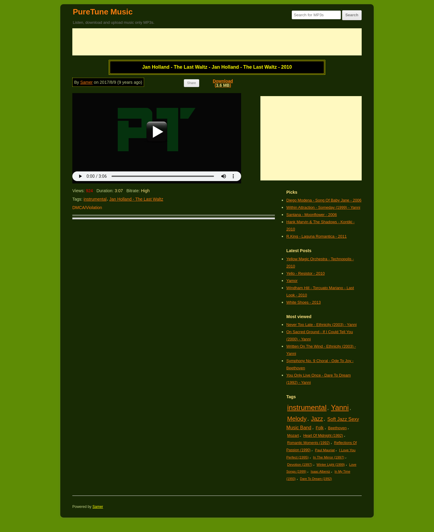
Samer (86, 82)
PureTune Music (103, 11)
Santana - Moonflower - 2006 (311, 214)
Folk (319, 427)
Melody (297, 418)
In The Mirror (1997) (328, 457)
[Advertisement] (217, 41)
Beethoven (337, 428)
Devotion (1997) (299, 464)
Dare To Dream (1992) (316, 478)
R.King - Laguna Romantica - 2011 (316, 236)
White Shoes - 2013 (303, 302)
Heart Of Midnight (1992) (323, 435)
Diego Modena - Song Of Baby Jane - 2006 (323, 200)
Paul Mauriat (325, 450)
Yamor (291, 280)
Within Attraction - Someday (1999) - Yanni (323, 207)
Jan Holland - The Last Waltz (136, 199)
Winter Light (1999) (330, 464)
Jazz (317, 418)
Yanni (340, 407)
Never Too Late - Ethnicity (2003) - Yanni (321, 324)
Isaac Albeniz (320, 471)
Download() (223, 83)
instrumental (94, 199)
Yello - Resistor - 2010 (305, 273)
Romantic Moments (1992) (308, 443)
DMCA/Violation (87, 207)
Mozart (293, 435)
